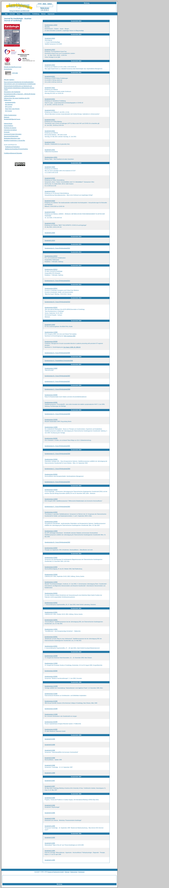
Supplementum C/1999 (51, 714)
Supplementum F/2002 (51, 557)
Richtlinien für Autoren (10, 127)
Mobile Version (44, 8)
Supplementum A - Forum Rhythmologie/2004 (57, 482)
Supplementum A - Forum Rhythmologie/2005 (57, 446)
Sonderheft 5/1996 (50, 797)
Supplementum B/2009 (51, 341)
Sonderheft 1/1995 (50, 850)
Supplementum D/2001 (51, 620)
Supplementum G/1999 (51, 686)
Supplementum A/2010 (51, 307)
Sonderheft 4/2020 (50, 200)
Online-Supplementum (10, 115)
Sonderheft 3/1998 (50, 757)
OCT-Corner (8, 111)
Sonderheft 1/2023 (50, 49)
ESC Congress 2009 (69, 336)
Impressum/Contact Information (12, 134)
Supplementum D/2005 (51, 419)
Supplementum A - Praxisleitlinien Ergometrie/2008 (59, 360)
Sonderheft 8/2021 (50, 76)
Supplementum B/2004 (51, 474)
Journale (12, 14)
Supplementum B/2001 (51, 636)
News (18, 14)
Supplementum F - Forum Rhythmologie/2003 (57, 506)
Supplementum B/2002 (51, 593)
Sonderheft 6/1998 (50, 739)
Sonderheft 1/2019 (50, 240)
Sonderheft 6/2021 (50, 99)
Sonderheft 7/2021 (50, 87)
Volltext (49, 3)
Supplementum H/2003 (51, 489)
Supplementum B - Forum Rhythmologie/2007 (57, 376)
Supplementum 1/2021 (51, 157)
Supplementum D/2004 (51, 459)
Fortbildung (35, 14)
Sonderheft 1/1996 (50, 826)
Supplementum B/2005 (51, 438)
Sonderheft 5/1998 (50, 744)
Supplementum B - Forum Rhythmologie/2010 (57, 302)
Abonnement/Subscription (11, 136)
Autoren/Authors (8, 125)
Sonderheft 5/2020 (50, 191)
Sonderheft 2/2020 (50, 223)
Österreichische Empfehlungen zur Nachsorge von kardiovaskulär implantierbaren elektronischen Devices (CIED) (19, 87)
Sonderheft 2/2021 (50, 142)
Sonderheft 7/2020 (50, 167)
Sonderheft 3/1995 (50, 837)
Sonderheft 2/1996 (50, 818)
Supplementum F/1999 (51, 693)
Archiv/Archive (8, 69)
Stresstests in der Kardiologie (12, 91)
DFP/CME (15, 73)
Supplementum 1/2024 (51, 25)
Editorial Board (8, 123)
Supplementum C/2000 (51, 663)
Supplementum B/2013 (51, 269)
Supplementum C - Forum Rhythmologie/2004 (57, 468)
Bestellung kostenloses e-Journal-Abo (14, 140)
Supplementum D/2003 (51, 521)
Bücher (43, 14)
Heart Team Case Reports (12, 108)
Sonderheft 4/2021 (50, 119)
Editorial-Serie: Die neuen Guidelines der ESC (17, 98)
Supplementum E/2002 (51, 567)
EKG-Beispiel (8, 104)
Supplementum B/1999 (51, 722)
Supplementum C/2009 (51, 332)
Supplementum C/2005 (51, 427)
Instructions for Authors (10, 130)
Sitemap (67, 872)
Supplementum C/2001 (51, 629)
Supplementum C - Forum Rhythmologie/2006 (57, 389)
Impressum (51, 14)
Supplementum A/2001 (51, 646)
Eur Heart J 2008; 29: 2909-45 (71, 347)
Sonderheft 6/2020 (50, 178)
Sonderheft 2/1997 (50, 786)
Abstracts (6, 117)
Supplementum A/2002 (51, 602)
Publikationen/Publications (12, 146)
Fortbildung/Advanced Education (13, 153)
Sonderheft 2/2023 (50, 38)
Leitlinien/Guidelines (9, 96)
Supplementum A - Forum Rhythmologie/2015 (57, 248)
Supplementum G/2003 (51, 499)
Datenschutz (73, 872)
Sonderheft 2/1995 (50, 843)
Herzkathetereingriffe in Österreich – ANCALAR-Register (19, 94)
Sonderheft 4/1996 (50, 805)
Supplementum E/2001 (51, 612)
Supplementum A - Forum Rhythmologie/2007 (57, 381)
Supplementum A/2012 (51, 288)
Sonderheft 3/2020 (50, 212)
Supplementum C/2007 (51, 368)
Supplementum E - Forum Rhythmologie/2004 (57, 453)
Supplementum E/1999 (51, 701)
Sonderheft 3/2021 (50, 131)
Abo (6, 14)
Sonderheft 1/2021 (50, 149)
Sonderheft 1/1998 (50, 773)
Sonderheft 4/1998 (50, 750)
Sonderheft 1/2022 (50, 65)
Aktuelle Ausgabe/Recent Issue (12, 67)
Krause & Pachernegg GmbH (56, 872)
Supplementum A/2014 (51, 256)
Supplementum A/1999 (51, 729)
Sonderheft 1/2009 (50, 324)
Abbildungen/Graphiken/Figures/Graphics (16, 149)
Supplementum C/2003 (51, 531)
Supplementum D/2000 (51, 655)
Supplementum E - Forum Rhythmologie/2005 (57, 414)
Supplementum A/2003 (51, 548)
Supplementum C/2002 (51, 582)
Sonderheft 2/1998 (50, 765)
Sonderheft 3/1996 (50, 812)
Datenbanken (26, 14)
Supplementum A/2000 (51, 676)
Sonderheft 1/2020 (50, 232)
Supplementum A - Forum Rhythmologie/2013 (57, 280)
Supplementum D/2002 (51, 574)
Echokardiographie (10, 102)
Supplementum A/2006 (51, 402)
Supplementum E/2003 (51, 512)
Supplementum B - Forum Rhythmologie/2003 (57, 542)
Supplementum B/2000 (51, 671)
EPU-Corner (8, 106)
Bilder (44, 3)
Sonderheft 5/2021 (50, 110)
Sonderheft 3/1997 (50, 780)
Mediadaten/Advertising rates (12, 138)
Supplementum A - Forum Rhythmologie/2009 (57, 353)
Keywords (7, 132)
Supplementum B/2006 (51, 395)
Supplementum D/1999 (51, 708)
